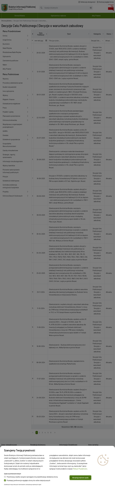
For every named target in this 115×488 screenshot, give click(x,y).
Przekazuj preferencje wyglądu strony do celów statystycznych (27, 480)
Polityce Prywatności (80, 469)
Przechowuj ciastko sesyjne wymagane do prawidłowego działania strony (31, 477)
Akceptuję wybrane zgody (80, 478)
